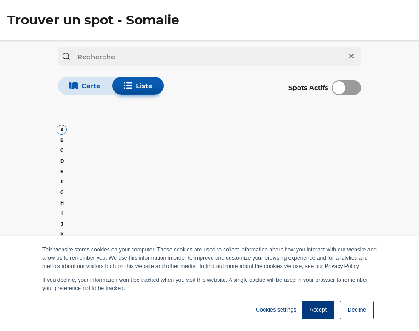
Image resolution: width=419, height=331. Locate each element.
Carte (84, 85)
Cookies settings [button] (276, 310)
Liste (138, 85)
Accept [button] (318, 310)
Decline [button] (357, 310)
